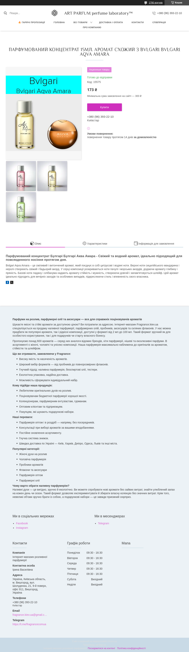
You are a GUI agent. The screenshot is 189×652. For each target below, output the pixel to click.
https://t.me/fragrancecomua (29, 624)
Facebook (22, 523)
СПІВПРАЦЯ (159, 22)
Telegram (103, 523)
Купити (104, 107)
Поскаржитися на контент (101, 648)
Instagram (22, 527)
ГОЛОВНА (59, 22)
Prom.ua (112, 641)
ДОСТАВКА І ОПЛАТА (111, 22)
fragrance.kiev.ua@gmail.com (30, 614)
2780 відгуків (156, 2)
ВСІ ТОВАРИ (80, 22)
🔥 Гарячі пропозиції (31, 22)
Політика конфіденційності (131, 648)
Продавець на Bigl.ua (94, 645)
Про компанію (92, 27)
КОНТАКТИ (138, 22)
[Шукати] (5, 13)
